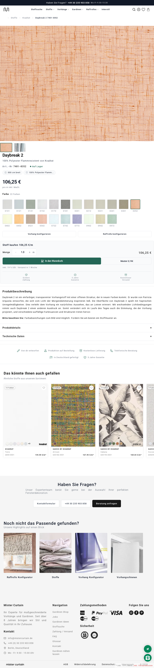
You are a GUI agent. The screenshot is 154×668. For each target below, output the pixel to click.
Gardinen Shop (61, 612)
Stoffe (49, 9)
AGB (65, 664)
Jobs (55, 617)
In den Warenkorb (52, 261)
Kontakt (57, 646)
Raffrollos (91, 9)
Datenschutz (109, 664)
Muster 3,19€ (126, 261)
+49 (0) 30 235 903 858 (21, 643)
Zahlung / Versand (63, 631)
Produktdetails (11, 327)
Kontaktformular (46, 503)
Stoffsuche (36, 9)
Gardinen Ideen (61, 622)
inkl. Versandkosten (143, 665)
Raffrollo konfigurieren (114, 234)
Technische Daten (13, 336)
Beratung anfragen (106, 503)
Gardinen (76, 9)
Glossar (57, 641)
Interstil (106, 9)
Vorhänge (62, 9)
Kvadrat (26, 18)
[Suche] (134, 9)
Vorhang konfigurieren (39, 234)
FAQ (55, 636)
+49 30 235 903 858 (79, 3)
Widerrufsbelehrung (85, 664)
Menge (77, 252)
